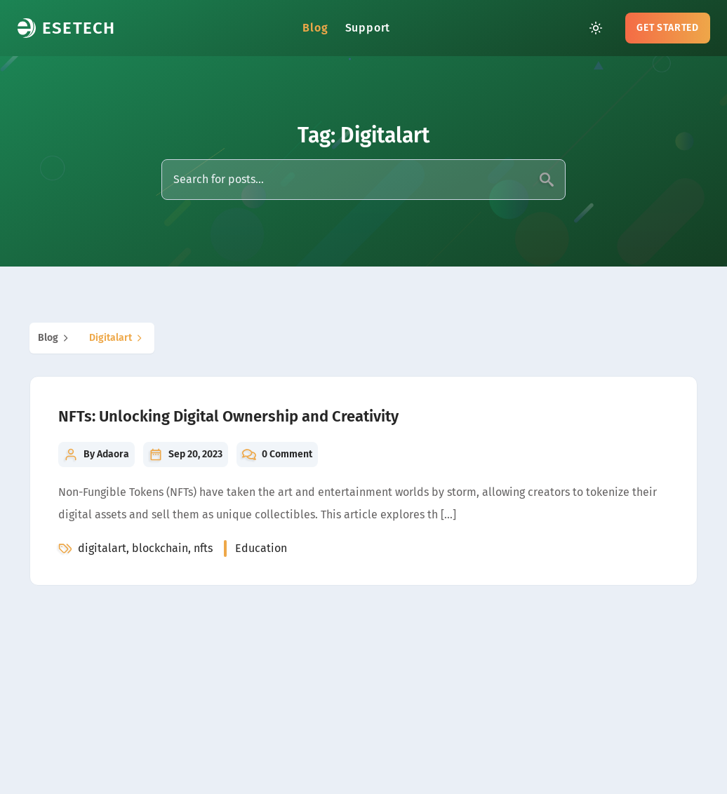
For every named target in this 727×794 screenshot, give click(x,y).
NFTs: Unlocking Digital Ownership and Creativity (228, 416)
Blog (315, 27)
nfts (203, 548)
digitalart (117, 338)
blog (55, 338)
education (261, 548)
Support (368, 27)
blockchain (160, 548)
